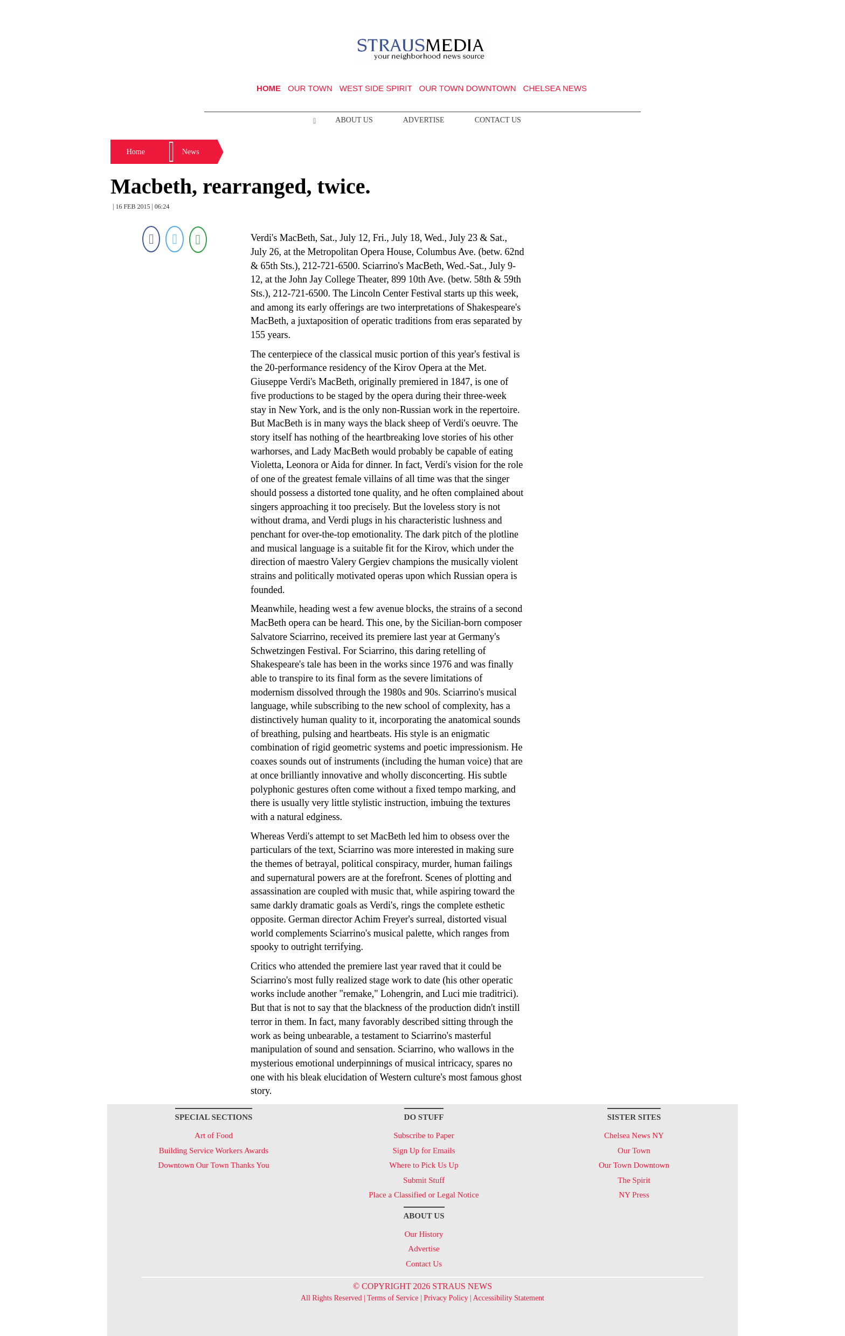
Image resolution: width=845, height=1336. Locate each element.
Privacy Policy (446, 1298)
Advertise (424, 120)
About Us (353, 120)
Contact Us (498, 120)
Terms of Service (392, 1298)
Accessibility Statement (508, 1298)
